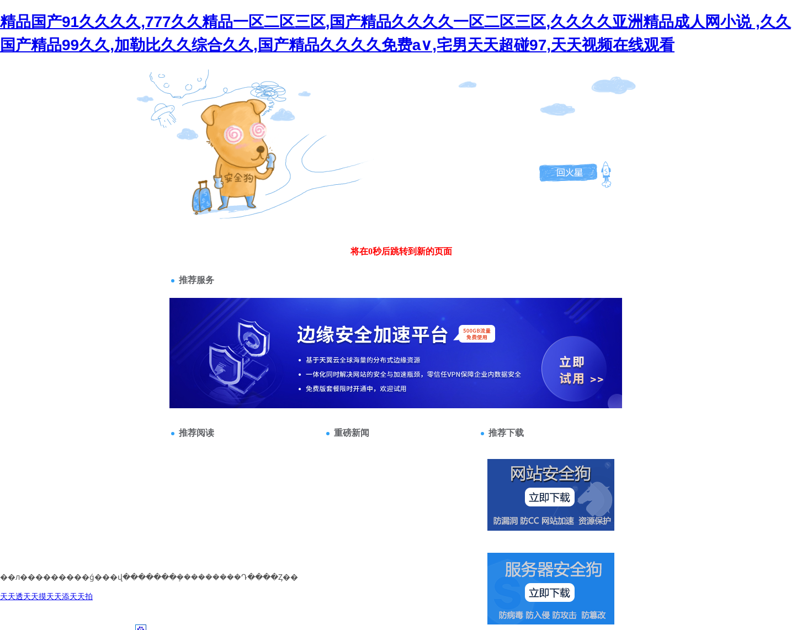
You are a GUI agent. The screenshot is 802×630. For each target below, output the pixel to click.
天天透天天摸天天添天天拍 (46, 596)
